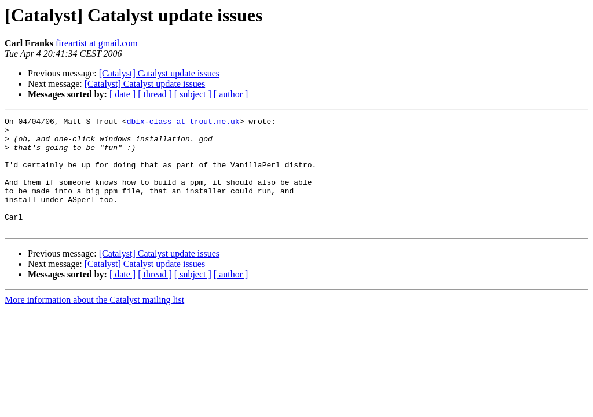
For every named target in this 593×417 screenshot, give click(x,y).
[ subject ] (192, 94)
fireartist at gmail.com (97, 43)
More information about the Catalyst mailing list (94, 322)
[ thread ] (155, 94)
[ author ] (231, 94)
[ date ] (122, 94)
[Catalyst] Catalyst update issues (159, 73)
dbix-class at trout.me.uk (183, 123)
